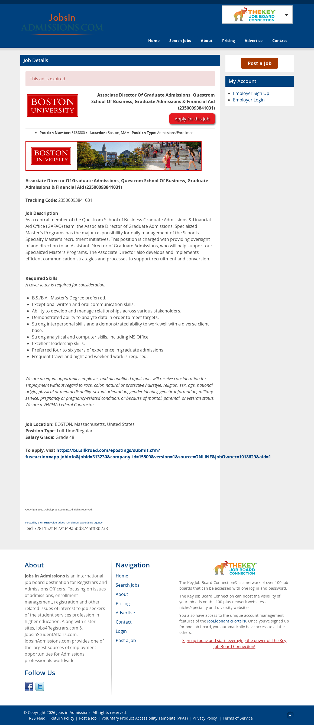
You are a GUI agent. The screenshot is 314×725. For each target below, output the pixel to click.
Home (154, 40)
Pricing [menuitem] (123, 603)
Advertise (254, 40)
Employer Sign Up (251, 93)
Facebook (29, 686)
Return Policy (62, 718)
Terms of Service (238, 718)
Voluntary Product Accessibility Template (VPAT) (145, 718)
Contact (279, 40)
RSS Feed (37, 718)
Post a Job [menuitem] (126, 640)
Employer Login (249, 100)
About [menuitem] (122, 594)
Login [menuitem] (121, 631)
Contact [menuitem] (124, 622)
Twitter (39, 686)
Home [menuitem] (122, 576)
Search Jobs (180, 40)
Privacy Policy (205, 718)
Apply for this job (192, 119)
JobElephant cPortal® (226, 621)
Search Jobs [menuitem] (128, 585)
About (206, 40)
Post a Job (259, 63)
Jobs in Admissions (73, 712)
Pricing (228, 40)
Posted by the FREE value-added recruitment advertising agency (64, 522)
